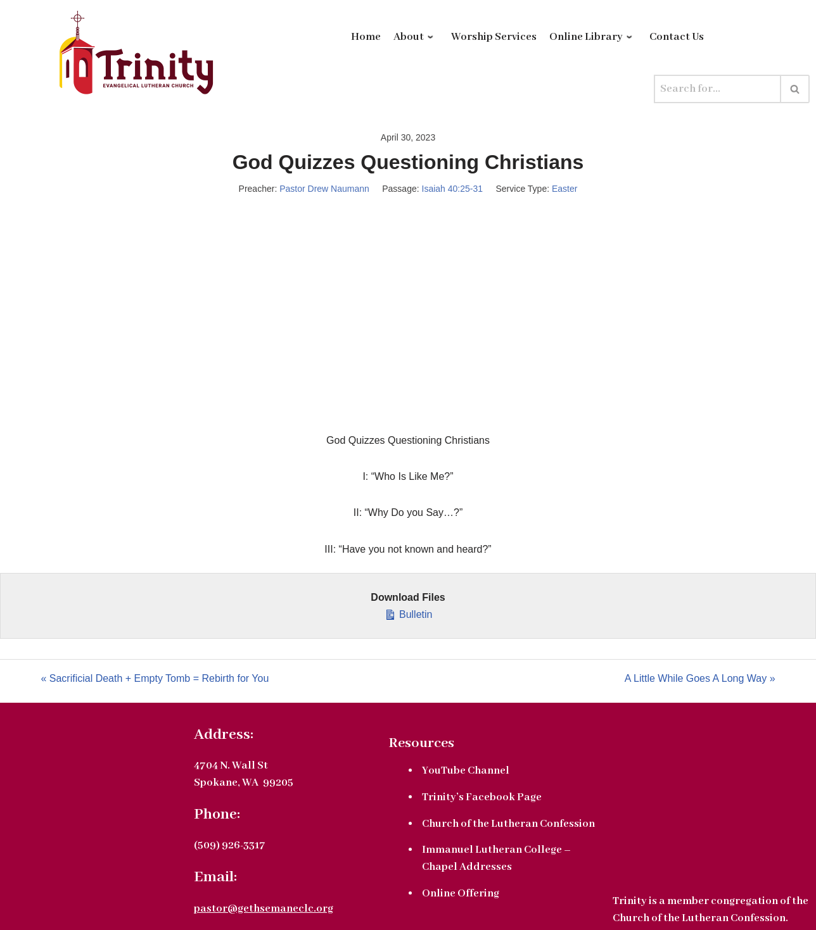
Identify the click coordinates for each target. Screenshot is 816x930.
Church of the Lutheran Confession (508, 824)
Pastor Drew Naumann (324, 189)
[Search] (717, 89)
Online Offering (460, 893)
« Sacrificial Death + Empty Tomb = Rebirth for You (155, 678)
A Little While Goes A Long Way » (700, 678)
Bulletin (408, 613)
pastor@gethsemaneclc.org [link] (263, 908)
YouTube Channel (465, 770)
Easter (564, 189)
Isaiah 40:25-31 (452, 189)
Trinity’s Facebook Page (482, 797)
